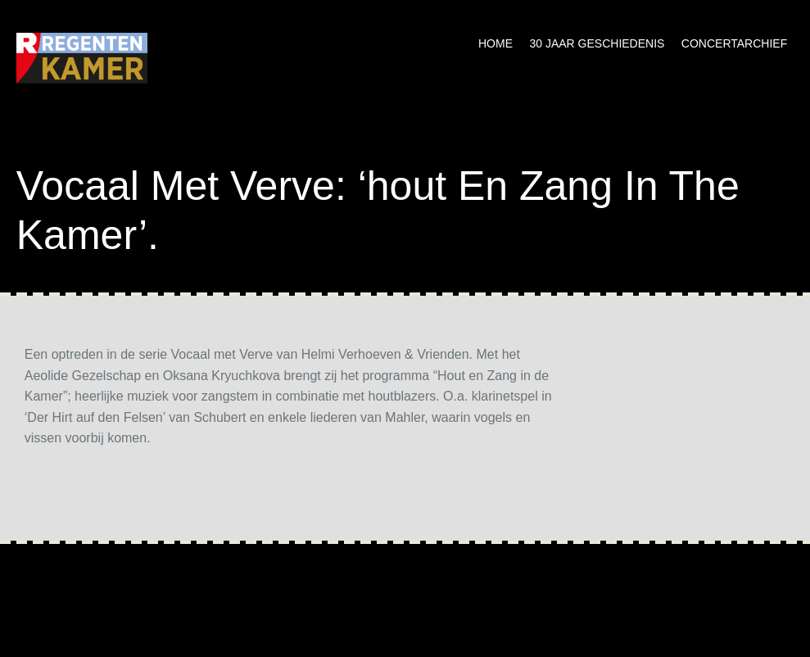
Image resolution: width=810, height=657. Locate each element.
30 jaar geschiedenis (596, 43)
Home (495, 43)
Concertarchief (734, 43)
